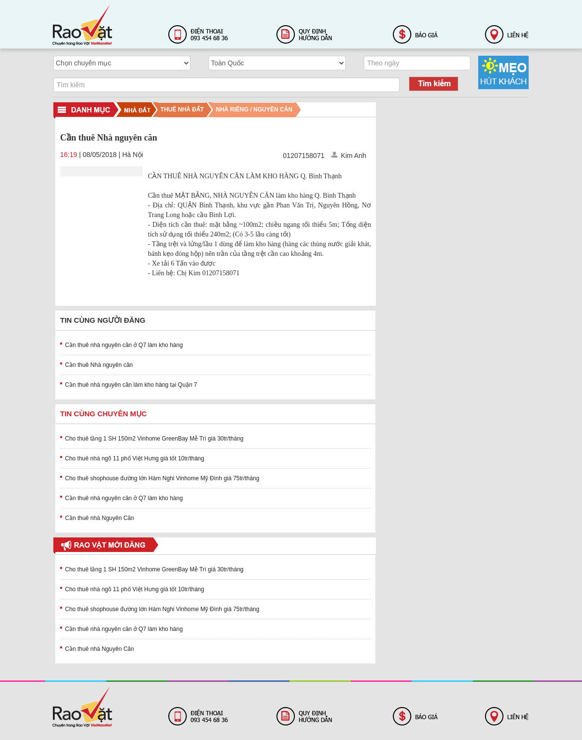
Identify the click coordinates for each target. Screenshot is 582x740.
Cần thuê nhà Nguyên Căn (99, 518)
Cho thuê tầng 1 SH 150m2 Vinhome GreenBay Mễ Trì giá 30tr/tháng (154, 438)
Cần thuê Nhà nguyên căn (99, 365)
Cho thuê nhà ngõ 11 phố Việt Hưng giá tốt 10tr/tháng (134, 458)
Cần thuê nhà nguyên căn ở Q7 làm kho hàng (124, 345)
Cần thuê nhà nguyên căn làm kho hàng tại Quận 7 (131, 384)
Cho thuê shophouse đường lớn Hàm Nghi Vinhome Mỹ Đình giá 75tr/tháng (162, 478)
